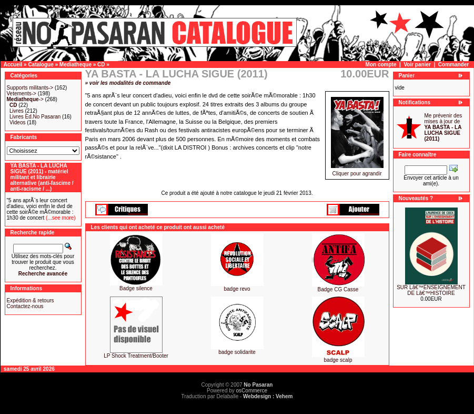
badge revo (237, 289)
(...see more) (59, 218)
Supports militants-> (30, 88)
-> (25, 99)
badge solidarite (237, 352)
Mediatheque (75, 64)
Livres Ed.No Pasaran (34, 117)
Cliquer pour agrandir (357, 171)
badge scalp (338, 360)
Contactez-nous (25, 306)
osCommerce (251, 390)
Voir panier (417, 64)
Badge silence (136, 288)
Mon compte (381, 64)
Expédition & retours (30, 300)
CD (101, 64)
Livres (16, 111)
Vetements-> (21, 93)
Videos (17, 122)
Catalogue (40, 64)
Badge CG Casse (338, 289)
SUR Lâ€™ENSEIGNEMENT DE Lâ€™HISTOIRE (431, 290)
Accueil (13, 64)
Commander (453, 64)
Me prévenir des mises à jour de (443, 127)
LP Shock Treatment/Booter (136, 356)
